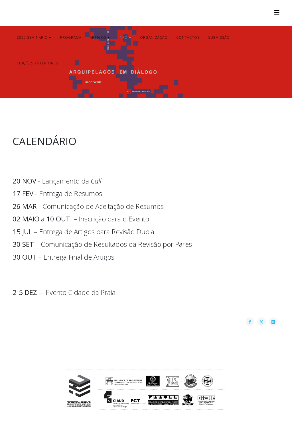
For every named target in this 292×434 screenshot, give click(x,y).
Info (124, 37)
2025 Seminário (33, 37)
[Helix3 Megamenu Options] (276, 12)
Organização (154, 37)
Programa (70, 37)
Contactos (188, 37)
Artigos (98, 37)
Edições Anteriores (37, 63)
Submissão (219, 37)
